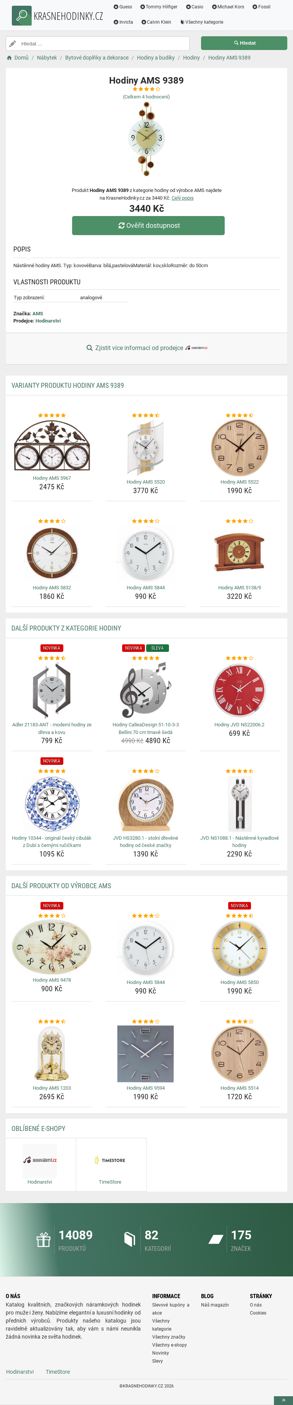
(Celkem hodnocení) (146, 97)
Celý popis (183, 198)
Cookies (258, 1313)
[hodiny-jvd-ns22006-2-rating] (239, 658)
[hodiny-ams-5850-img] (239, 948)
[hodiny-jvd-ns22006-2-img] (239, 690)
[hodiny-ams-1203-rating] (52, 1022)
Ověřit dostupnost (148, 225)
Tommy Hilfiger (159, 7)
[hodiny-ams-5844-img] (145, 553)
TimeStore (58, 1372)
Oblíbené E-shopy (38, 1128)
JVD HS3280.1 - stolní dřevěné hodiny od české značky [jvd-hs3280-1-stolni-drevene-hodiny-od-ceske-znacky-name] (145, 841)
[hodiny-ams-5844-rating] (145, 521)
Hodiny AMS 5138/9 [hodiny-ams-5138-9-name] (239, 587)
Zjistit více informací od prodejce (146, 348)
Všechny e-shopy (169, 1345)
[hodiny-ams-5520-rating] (145, 415)
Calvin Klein (156, 22)
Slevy (157, 1361)
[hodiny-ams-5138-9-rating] (239, 521)
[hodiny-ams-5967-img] (52, 446)
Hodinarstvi (48, 321)
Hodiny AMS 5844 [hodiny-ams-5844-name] (146, 587)
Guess (122, 7)
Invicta (123, 22)
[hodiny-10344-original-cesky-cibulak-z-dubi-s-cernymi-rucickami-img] (52, 803)
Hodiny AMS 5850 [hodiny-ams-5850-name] (240, 982)
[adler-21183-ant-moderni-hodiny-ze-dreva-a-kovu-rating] (52, 658)
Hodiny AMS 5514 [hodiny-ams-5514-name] (240, 1088)
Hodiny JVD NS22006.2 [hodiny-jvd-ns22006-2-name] (239, 725)
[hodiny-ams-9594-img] (145, 1053)
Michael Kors (227, 7)
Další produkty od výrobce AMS (61, 886)
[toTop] (283, 1400)
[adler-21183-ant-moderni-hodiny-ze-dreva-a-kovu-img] (52, 690)
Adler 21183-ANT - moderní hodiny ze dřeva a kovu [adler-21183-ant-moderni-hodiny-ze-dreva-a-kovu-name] (52, 728)
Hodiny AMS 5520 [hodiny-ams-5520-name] (146, 482)
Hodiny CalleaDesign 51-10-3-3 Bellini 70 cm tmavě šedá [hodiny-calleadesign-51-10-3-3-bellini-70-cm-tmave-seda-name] (146, 728)
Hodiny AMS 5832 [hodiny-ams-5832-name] (52, 587)
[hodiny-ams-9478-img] (52, 946)
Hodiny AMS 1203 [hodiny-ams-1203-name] (52, 1088)
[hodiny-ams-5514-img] (239, 1053)
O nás (256, 1305)
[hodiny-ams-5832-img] (52, 553)
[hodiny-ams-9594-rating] (145, 1022)
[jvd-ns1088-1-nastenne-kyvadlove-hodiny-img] (239, 803)
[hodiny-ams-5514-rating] (239, 1022)
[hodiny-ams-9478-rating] (52, 916)
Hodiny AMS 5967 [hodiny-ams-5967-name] (52, 478)
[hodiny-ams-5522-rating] (239, 415)
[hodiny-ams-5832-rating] (52, 521)
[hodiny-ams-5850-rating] (239, 916)
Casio (194, 7)
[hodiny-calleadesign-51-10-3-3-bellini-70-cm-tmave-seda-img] (145, 690)
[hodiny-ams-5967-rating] (52, 415)
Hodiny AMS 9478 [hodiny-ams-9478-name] (52, 980)
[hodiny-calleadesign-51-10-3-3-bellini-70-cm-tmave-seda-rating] (145, 658)
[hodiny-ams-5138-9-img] (239, 553)
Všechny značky (168, 1337)
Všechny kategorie (201, 22)
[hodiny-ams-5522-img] (239, 447)
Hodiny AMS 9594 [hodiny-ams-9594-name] (146, 1088)
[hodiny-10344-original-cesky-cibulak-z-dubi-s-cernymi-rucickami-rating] (52, 771)
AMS (37, 313)
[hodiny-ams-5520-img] (145, 447)
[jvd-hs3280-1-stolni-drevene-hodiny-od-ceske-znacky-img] (145, 803)
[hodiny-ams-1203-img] (52, 1053)
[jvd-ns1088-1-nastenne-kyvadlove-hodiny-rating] (239, 771)
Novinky (160, 1353)
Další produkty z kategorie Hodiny (66, 628)
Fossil (261, 7)
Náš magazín (215, 1305)
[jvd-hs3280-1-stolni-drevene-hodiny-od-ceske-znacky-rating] (145, 771)
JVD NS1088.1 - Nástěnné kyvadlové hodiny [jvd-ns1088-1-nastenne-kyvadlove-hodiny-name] (239, 841)
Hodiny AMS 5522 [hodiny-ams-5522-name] (240, 482)
